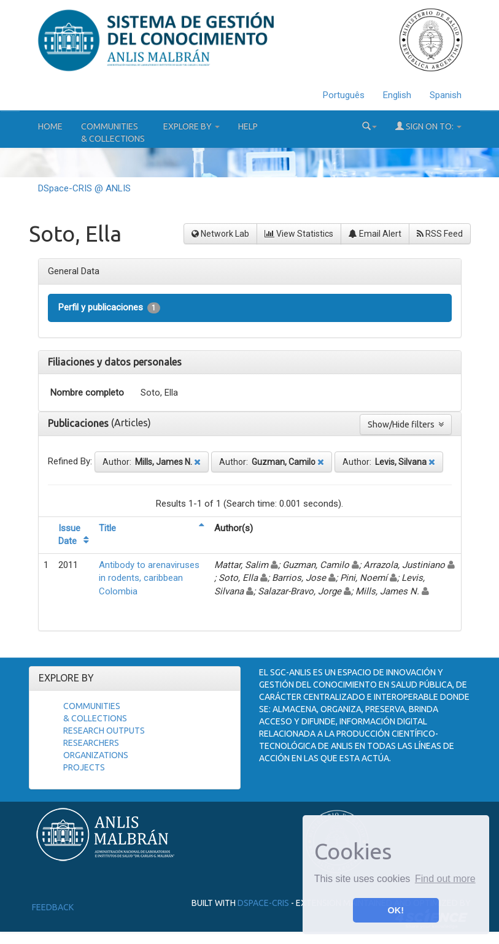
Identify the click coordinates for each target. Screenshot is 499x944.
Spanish (446, 95)
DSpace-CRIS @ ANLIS (84, 188)
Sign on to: (428, 126)
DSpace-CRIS (263, 903)
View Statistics (299, 234)
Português (344, 95)
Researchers (91, 743)
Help (248, 126)
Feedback (53, 907)
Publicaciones (79, 423)
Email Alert (375, 234)
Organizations (95, 755)
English (397, 95)
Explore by (191, 126)
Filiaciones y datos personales (115, 361)
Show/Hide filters (406, 424)
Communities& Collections (113, 132)
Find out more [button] (445, 878)
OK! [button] (396, 910)
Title (107, 528)
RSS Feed (440, 234)
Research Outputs (104, 730)
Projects (84, 767)
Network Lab (220, 234)
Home (50, 126)
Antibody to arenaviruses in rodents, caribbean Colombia (149, 578)
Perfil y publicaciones (109, 307)
